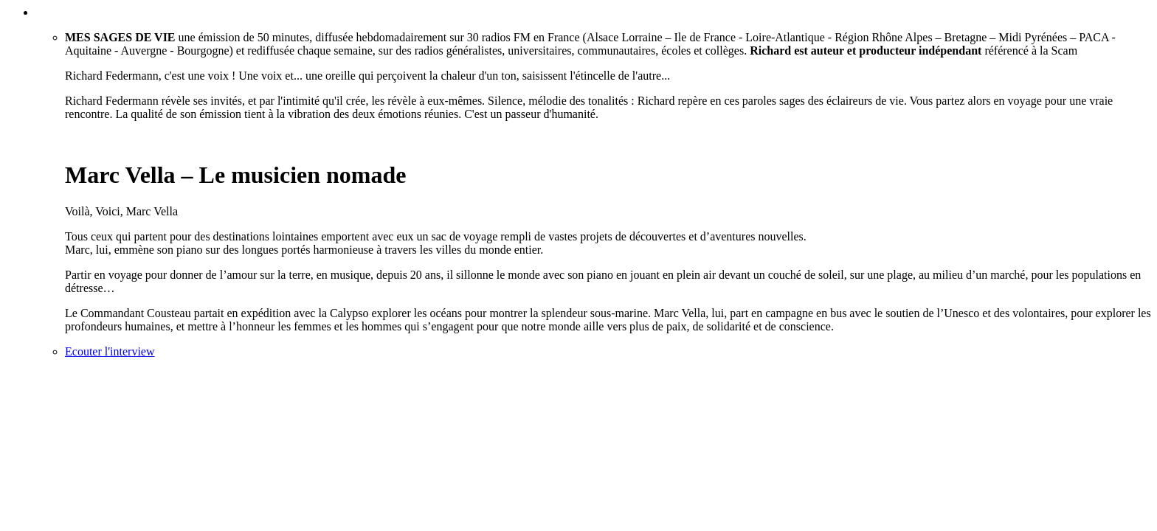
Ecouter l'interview (110, 351)
